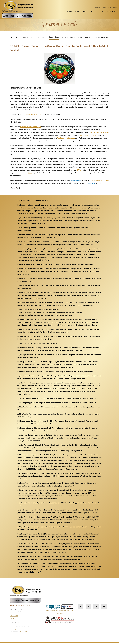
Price (92, 11)
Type (77, 11)
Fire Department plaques (66, 138)
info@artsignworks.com (100, 180)
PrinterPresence (23, 631)
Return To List (16, 188)
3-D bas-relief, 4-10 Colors (33, 114)
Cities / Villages (68, 37)
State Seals (40, 37)
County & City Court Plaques (98, 132)
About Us (111, 11)
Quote (104, 7)
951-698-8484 (14, 616)
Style (84, 11)
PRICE (50, 119)
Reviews (100, 11)
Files (109, 7)
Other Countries (85, 37)
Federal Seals (27, 37)
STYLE (79, 170)
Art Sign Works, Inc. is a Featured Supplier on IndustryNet (59, 610)
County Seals (54, 37)
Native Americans (102, 37)
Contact (98, 7)
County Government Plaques (30, 127)
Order (115, 7)
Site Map (13, 629)
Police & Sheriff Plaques (88, 135)
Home (69, 11)
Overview (15, 37)
